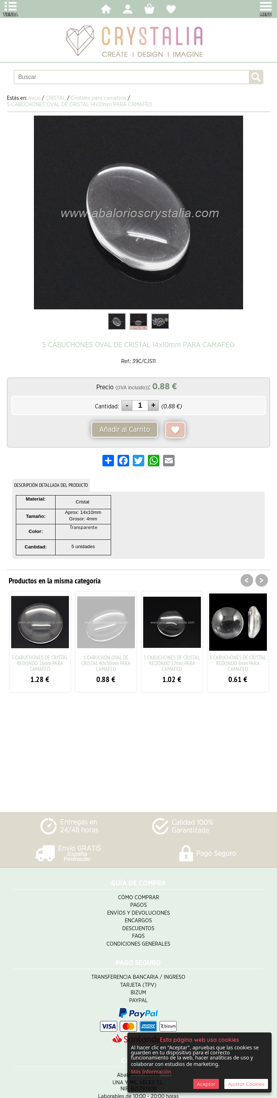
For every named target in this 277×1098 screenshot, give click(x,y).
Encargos (138, 920)
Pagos (138, 905)
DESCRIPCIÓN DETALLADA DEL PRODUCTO (51, 485)
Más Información (151, 1071)
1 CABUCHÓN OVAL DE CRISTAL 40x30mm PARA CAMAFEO (106, 663)
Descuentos (138, 928)
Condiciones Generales (138, 944)
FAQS (138, 936)
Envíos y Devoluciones (138, 913)
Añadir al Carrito (124, 429)
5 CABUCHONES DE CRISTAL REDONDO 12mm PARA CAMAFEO (172, 663)
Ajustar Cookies (246, 1084)
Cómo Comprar (138, 897)
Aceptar (206, 1084)
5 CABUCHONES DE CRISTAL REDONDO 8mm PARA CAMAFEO (238, 663)
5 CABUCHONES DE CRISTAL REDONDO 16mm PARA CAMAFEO (40, 663)
